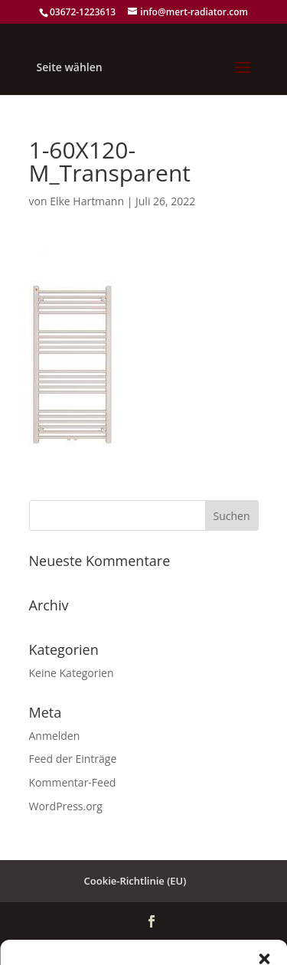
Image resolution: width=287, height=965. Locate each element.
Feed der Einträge (73, 758)
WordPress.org (66, 806)
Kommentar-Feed (72, 782)
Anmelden (54, 735)
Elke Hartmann (87, 201)
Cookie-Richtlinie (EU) (135, 881)
